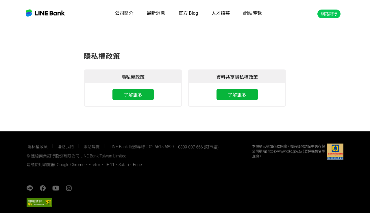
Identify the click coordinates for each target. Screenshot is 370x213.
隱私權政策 (37, 146)
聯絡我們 (66, 146)
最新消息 (156, 13)
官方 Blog (188, 13)
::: (28, 138)
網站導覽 (252, 13)
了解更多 (133, 95)
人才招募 (220, 13)
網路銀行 (329, 14)
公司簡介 (124, 13)
